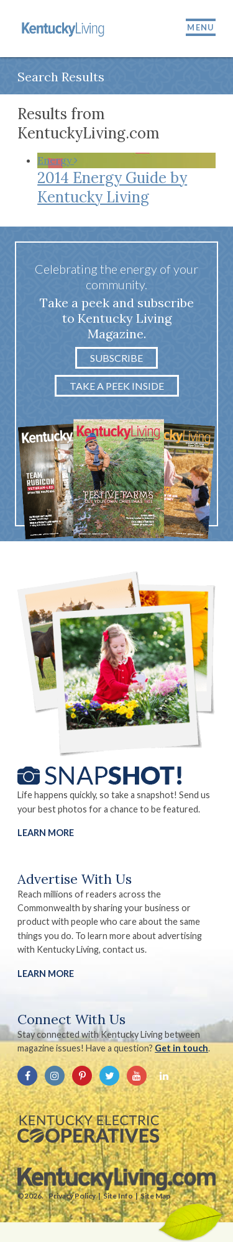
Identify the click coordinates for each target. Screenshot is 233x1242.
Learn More (45, 832)
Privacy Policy (72, 1195)
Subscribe (116, 358)
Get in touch (181, 1048)
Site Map (155, 1195)
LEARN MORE (45, 973)
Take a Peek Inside (117, 386)
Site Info (118, 1195)
